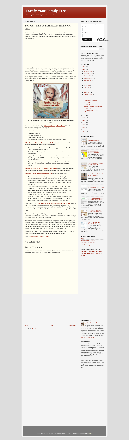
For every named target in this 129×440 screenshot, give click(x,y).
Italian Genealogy (85, 245)
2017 (84, 131)
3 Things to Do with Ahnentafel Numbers (93, 151)
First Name (86, 33)
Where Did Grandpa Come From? (54, 126)
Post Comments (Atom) (38, 329)
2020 (84, 124)
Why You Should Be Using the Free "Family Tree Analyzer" (96, 198)
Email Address (87, 27)
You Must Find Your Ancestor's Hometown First (92, 103)
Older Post (73, 325)
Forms (82, 238)
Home (51, 325)
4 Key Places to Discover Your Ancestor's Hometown (41, 143)
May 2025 (87, 87)
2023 (84, 117)
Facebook (84, 251)
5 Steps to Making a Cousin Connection (91, 111)
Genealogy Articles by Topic (88, 242)
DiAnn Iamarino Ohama (93, 322)
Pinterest (99, 251)
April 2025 (87, 90)
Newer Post (29, 325)
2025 (84, 69)
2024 (84, 115)
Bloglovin (90, 253)
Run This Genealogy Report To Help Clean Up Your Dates (96, 186)
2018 (84, 129)
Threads (97, 253)
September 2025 (88, 78)
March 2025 (87, 92)
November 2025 (88, 73)
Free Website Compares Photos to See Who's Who (95, 211)
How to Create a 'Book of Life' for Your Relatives (96, 174)
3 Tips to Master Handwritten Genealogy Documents (91, 99)
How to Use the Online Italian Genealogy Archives (96, 139)
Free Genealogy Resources (88, 240)
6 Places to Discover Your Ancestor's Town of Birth (41, 168)
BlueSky (83, 255)
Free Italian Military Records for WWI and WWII (95, 164)
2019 (84, 127)
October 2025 (88, 76)
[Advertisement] (51, 53)
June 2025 (87, 85)
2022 (84, 120)
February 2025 (88, 94)
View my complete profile (87, 337)
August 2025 (87, 80)
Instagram (91, 251)
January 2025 (88, 97)
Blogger (90, 433)
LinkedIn (84, 253)
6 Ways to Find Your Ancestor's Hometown (38, 173)
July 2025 (86, 83)
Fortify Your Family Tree (46, 11)
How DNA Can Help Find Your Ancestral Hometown (54, 203)
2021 (84, 122)
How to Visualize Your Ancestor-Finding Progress (95, 223)
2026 (84, 66)
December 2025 (88, 71)
